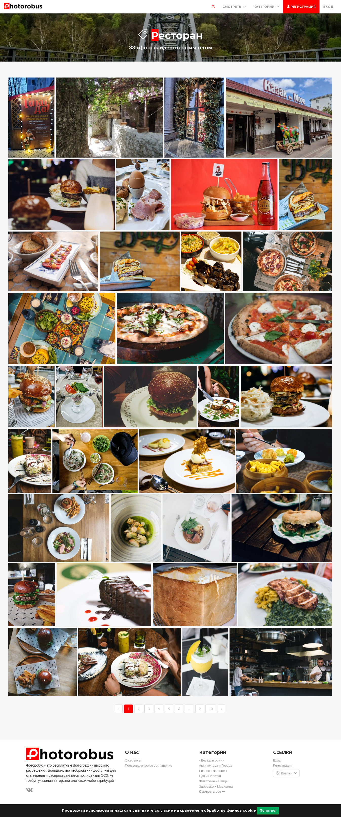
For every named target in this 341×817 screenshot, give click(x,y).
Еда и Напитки (210, 776)
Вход (328, 7)
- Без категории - (211, 760)
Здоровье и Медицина (216, 786)
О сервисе (133, 760)
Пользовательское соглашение (148, 765)
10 (211, 709)
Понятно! (268, 810)
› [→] (221, 709)
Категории (266, 7)
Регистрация (301, 7)
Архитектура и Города (215, 765)
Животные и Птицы (213, 781)
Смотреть (234, 7)
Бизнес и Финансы (213, 771)
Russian (286, 773)
